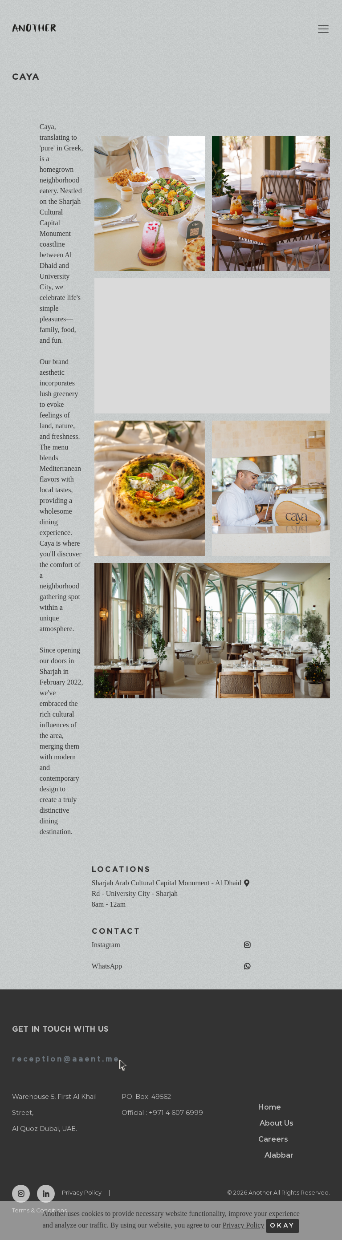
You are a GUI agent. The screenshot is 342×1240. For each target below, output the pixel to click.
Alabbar (279, 1155)
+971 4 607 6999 (176, 1113)
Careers (273, 1139)
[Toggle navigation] (319, 29)
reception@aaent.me (66, 1059)
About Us (276, 1123)
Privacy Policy (82, 1192)
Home (269, 1107)
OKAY (282, 1226)
